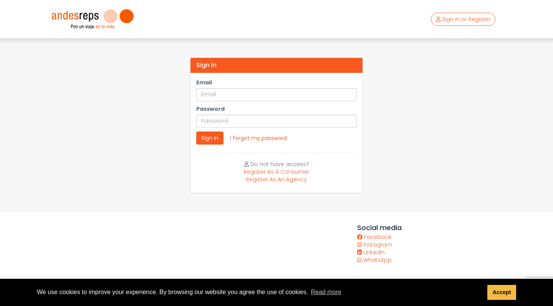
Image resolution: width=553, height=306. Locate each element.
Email (204, 82)
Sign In (210, 138)
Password (210, 109)
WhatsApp (374, 260)
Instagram (374, 244)
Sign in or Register (463, 19)
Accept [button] (501, 292)
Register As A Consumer (277, 172)
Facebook (374, 237)
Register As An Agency (276, 179)
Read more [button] (326, 292)
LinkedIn (371, 252)
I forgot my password (258, 138)
